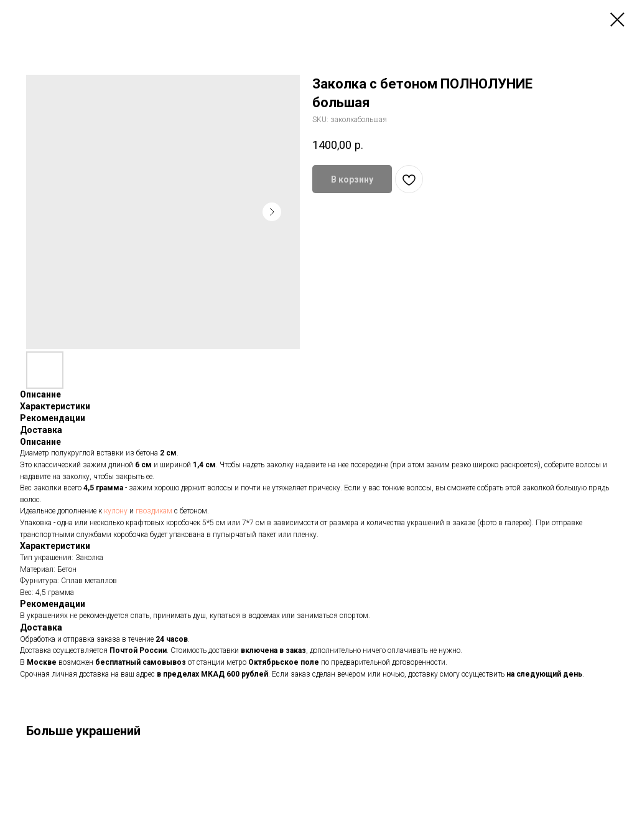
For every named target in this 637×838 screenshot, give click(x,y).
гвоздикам (155, 511)
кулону (116, 511)
